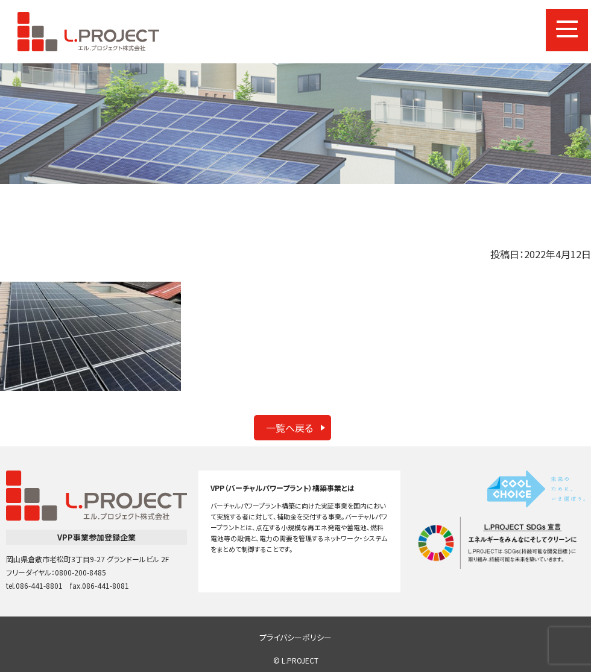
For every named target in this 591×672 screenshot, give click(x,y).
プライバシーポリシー (295, 637)
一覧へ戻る (289, 427)
